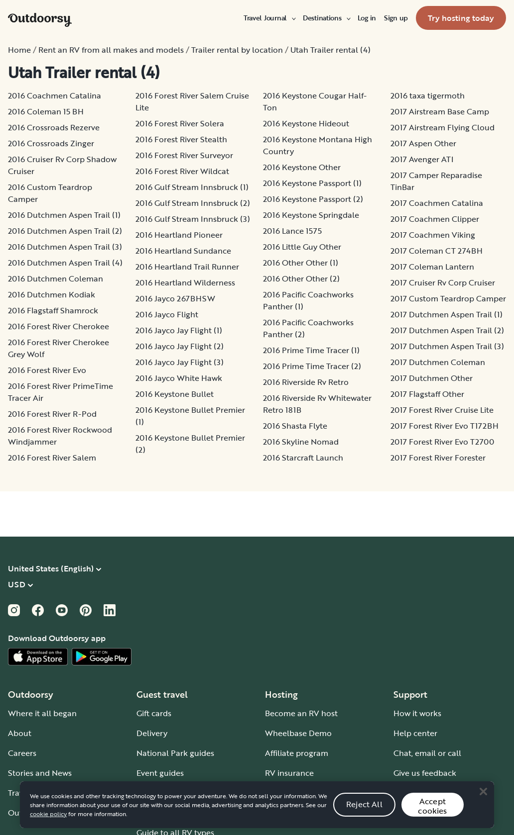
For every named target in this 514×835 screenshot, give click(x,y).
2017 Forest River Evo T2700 (442, 442)
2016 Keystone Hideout (306, 123)
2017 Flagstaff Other (427, 394)
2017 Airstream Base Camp (439, 111)
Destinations (326, 18)
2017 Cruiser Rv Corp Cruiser (442, 282)
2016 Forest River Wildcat (182, 171)
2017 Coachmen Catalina (436, 203)
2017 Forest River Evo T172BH (444, 426)
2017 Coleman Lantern (432, 267)
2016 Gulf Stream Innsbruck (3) (192, 219)
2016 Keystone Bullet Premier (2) (190, 444)
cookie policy (48, 823)
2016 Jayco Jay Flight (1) (178, 330)
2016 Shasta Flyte (295, 426)
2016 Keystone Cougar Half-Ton (315, 101)
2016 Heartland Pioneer (179, 235)
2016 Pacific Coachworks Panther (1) (308, 300)
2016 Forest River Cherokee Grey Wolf (58, 348)
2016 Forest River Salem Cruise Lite (192, 101)
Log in (367, 18)
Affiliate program (296, 753)
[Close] (483, 801)
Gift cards (153, 713)
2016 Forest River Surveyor (184, 155)
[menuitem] (269, 18)
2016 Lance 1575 (292, 231)
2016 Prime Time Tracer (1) (311, 350)
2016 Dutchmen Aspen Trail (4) (65, 263)
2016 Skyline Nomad (301, 442)
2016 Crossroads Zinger (51, 143)
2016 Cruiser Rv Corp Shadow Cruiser (62, 165)
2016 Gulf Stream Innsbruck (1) (192, 187)
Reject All (364, 814)
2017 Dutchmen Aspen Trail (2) (447, 330)
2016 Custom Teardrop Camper (50, 193)
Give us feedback (424, 773)
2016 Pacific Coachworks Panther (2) (308, 328)
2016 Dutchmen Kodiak (51, 294)
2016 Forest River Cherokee (58, 326)
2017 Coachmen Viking (432, 235)
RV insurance (289, 773)
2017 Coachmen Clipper (434, 219)
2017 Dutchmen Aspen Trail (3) (447, 346)
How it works (417, 713)
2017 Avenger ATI (422, 159)
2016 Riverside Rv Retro (306, 382)
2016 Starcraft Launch (303, 458)
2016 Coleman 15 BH (46, 111)
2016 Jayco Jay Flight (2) (179, 346)
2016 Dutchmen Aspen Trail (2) (65, 231)
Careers (22, 753)
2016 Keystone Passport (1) (312, 183)
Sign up (396, 18)
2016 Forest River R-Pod (52, 414)
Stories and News (40, 773)
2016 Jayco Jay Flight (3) (179, 362)
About (19, 733)
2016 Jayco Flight (166, 314)
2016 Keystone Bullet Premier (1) (190, 416)
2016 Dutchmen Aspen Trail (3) (65, 247)
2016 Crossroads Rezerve (54, 127)
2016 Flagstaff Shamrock (53, 310)
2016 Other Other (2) (301, 278)
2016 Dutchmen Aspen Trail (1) (64, 215)
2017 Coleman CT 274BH (436, 251)
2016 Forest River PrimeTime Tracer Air (60, 392)
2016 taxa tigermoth (427, 95)
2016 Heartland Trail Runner (187, 267)
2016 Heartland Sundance (183, 251)
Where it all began (42, 713)
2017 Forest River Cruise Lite (442, 410)
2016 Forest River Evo (47, 370)
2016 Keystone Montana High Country (317, 145)
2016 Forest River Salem (52, 458)
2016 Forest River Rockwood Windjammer (60, 436)
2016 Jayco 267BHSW (175, 298)
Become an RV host (301, 713)
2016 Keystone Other (302, 167)
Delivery (151, 733)
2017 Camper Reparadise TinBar (436, 181)
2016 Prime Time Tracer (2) (312, 366)
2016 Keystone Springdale (311, 215)
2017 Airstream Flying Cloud (442, 127)
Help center (415, 733)
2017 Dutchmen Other (431, 378)
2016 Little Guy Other (302, 247)
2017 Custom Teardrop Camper (448, 298)
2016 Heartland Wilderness (185, 282)
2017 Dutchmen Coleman (437, 362)
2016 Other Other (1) (300, 263)
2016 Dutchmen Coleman (55, 278)
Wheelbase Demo (298, 733)
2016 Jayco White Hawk (178, 378)
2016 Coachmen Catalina (54, 95)
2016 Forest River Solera (179, 123)
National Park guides (175, 753)
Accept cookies (432, 815)
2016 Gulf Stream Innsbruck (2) (192, 203)
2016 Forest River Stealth (181, 139)
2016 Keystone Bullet (174, 394)
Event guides (160, 773)
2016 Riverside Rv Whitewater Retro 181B (317, 404)
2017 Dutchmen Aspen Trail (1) (446, 314)
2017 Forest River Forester (438, 458)
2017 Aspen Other (423, 143)
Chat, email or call (427, 753)
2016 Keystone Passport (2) (313, 199)
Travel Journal (269, 18)
